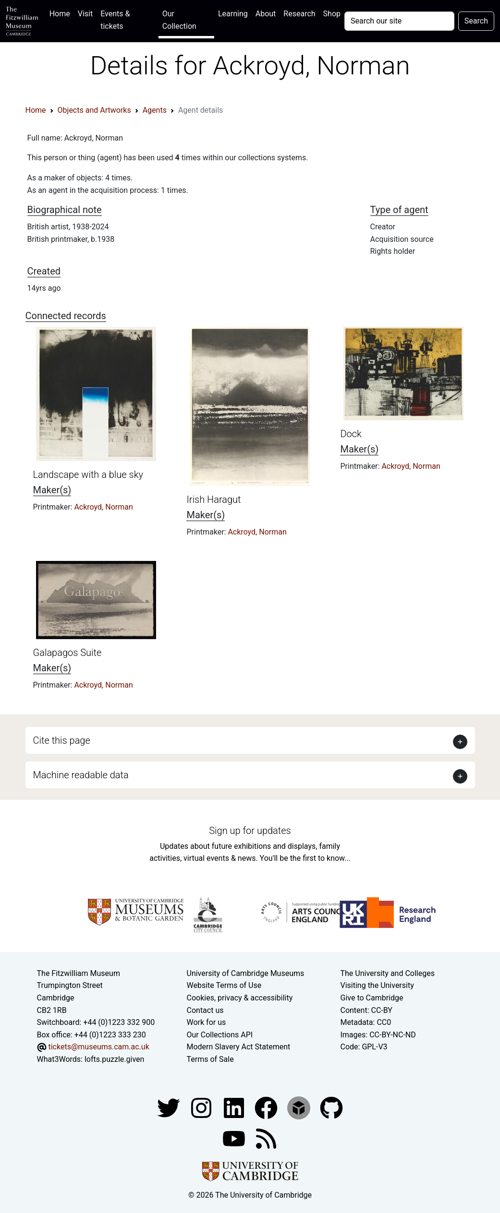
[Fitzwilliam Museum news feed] (266, 1137)
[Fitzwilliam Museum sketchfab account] (299, 1107)
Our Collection (179, 20)
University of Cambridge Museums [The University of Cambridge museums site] (246, 973)
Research (299, 13)
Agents (155, 110)
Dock (350, 434)
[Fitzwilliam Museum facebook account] (235, 1107)
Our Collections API (220, 1034)
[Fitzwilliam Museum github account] (331, 1107)
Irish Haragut (213, 499)
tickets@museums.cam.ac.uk (98, 1046)
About (266, 13)
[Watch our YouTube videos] (235, 1137)
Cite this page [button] (61, 740)
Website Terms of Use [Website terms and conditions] (224, 985)
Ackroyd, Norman (103, 506)
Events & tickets (115, 20)
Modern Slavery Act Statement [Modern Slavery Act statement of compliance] (239, 1046)
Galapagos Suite (67, 652)
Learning (233, 13)
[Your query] (399, 21)
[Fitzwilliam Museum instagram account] (202, 1107)
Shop (332, 13)
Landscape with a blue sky (88, 474)
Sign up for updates (250, 830)
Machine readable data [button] (81, 775)
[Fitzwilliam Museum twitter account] (169, 1107)
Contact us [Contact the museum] (205, 1010)
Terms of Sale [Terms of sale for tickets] (210, 1059)
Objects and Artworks (94, 110)
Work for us (206, 1022)
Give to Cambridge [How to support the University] (371, 997)
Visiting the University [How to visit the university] (377, 985)
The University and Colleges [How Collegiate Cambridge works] (387, 973)
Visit (85, 13)
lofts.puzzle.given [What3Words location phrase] (114, 1059)
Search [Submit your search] (476, 20)
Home (61, 12)
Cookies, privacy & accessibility (240, 997)
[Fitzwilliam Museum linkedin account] (267, 1107)
